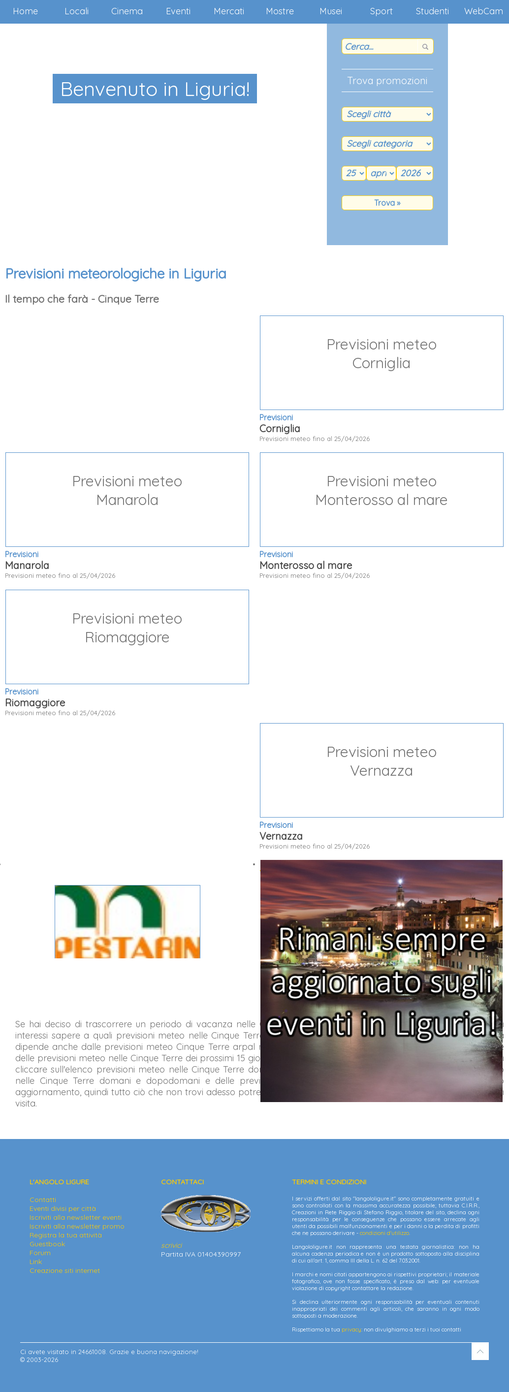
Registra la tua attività (66, 1235)
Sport (381, 11)
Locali (76, 11)
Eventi (178, 11)
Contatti (43, 1199)
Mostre (280, 11)
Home (25, 11)
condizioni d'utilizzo (384, 1233)
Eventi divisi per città (63, 1208)
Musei (330, 11)
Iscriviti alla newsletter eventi (76, 1217)
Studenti (432, 11)
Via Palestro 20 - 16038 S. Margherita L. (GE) (127, 925)
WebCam (483, 11)
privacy (351, 1329)
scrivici (171, 1245)
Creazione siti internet (65, 1270)
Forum (40, 1252)
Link (36, 1261)
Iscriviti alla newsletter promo (77, 1226)
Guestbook (47, 1243)
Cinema (127, 11)
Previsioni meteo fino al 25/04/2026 (381, 379)
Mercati (229, 11)
